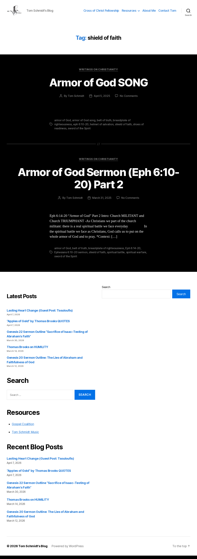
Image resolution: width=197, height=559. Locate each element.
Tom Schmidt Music (25, 435)
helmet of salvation (102, 127)
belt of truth (104, 123)
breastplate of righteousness (106, 251)
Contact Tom (167, 12)
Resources (129, 12)
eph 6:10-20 (81, 127)
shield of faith (123, 127)
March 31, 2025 (101, 201)
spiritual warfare (136, 255)
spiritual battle (116, 255)
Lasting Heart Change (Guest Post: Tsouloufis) (40, 314)
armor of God (62, 123)
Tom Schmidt (76, 99)
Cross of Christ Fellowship (101, 12)
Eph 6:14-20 (132, 251)
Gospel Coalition (23, 427)
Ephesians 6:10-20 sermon (71, 255)
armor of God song (83, 123)
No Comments (128, 99)
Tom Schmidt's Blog (32, 549)
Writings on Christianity (98, 72)
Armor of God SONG (98, 85)
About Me (149, 12)
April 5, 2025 (102, 99)
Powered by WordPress (67, 549)
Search (106, 290)
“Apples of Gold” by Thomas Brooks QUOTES (38, 324)
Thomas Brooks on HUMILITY (27, 350)
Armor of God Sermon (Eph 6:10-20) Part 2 (98, 181)
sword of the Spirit (79, 131)
